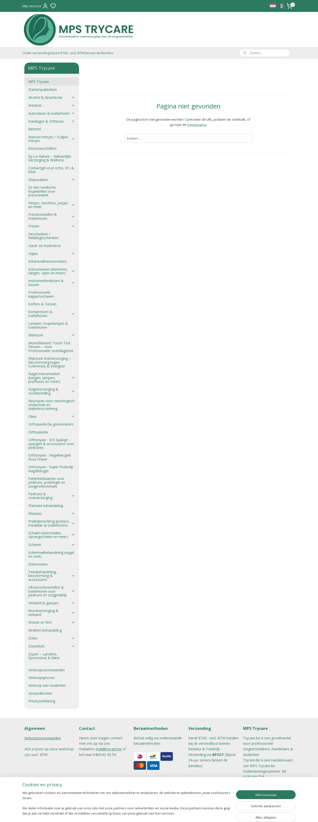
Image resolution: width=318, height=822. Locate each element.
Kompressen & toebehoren (51, 313)
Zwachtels (51, 646)
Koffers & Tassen (42, 304)
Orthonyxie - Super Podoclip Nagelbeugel (50, 469)
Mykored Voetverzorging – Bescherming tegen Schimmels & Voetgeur (49, 362)
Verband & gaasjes (51, 603)
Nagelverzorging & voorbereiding (51, 391)
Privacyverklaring (41, 701)
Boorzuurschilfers (42, 148)
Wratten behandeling (45, 630)
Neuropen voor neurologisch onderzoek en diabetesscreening (51, 404)
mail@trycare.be (108, 749)
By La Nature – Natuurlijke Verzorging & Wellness (49, 158)
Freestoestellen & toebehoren (51, 216)
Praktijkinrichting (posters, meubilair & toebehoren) (51, 523)
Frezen (51, 226)
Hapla (51, 253)
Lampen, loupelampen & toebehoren (48, 325)
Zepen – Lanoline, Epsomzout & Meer (44, 656)
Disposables (51, 179)
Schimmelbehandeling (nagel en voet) (51, 554)
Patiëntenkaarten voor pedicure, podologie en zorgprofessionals (46, 482)
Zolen (51, 638)
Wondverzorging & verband (51, 612)
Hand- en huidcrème (44, 245)
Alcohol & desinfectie (51, 97)
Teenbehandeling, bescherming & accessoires (51, 576)
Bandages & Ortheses (51, 121)
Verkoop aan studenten (47, 685)
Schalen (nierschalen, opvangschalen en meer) (51, 535)
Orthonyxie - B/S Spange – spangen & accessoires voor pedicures (51, 443)
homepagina (196, 124)
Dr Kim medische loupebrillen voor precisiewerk (42, 191)
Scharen (51, 544)
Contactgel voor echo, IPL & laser (51, 170)
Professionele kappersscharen (41, 294)
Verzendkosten (40, 693)
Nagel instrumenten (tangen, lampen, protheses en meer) (51, 377)
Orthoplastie (38, 432)
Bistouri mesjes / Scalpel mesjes (51, 139)
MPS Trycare (38, 81)
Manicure (51, 335)
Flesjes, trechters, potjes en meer (51, 205)
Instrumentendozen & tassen (51, 282)
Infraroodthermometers (47, 261)
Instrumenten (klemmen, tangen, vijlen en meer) (51, 271)
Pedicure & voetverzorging (51, 496)
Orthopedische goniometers (51, 424)
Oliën (51, 416)
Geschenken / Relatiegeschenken (43, 236)
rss (184, 813)
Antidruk (51, 105)
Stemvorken (38, 564)
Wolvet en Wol (51, 622)
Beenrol (34, 129)
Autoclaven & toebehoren (51, 113)
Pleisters (51, 513)
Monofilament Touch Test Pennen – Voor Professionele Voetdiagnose (51, 347)
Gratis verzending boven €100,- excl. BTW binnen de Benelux (68, 53)
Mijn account (35, 6)
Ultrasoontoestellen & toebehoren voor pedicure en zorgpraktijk (51, 591)
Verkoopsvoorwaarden (46, 670)
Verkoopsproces (41, 677)
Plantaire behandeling (45, 505)
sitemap (173, 813)
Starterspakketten (42, 89)
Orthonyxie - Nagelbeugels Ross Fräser (49, 457)
